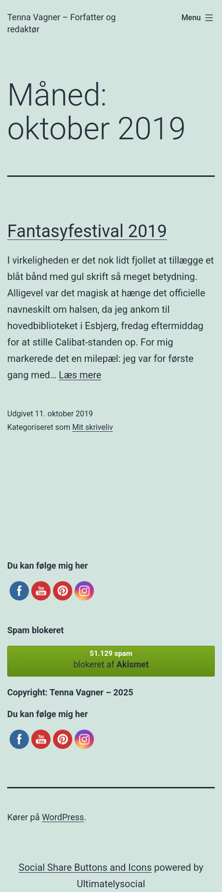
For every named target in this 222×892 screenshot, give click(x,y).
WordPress (63, 817)
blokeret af (111, 659)
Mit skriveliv (92, 427)
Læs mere (80, 375)
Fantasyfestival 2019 (87, 231)
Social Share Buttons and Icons (85, 867)
